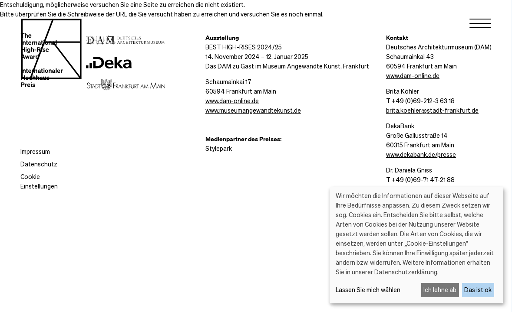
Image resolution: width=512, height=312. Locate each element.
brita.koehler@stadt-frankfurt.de (432, 110)
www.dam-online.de (232, 100)
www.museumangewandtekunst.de (253, 110)
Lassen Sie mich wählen (368, 289)
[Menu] (480, 25)
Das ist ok (478, 289)
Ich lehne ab (439, 289)
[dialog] (416, 245)
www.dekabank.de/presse (421, 154)
